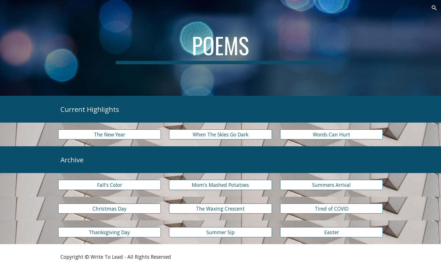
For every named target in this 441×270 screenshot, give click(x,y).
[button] (434, 8)
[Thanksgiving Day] (109, 232)
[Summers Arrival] (331, 185)
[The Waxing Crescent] (220, 209)
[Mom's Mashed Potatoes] (220, 185)
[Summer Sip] (220, 232)
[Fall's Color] (109, 185)
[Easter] (331, 232)
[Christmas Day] (109, 209)
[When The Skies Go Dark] (220, 135)
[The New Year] (109, 135)
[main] (220, 48)
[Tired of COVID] (331, 209)
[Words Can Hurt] (331, 135)
